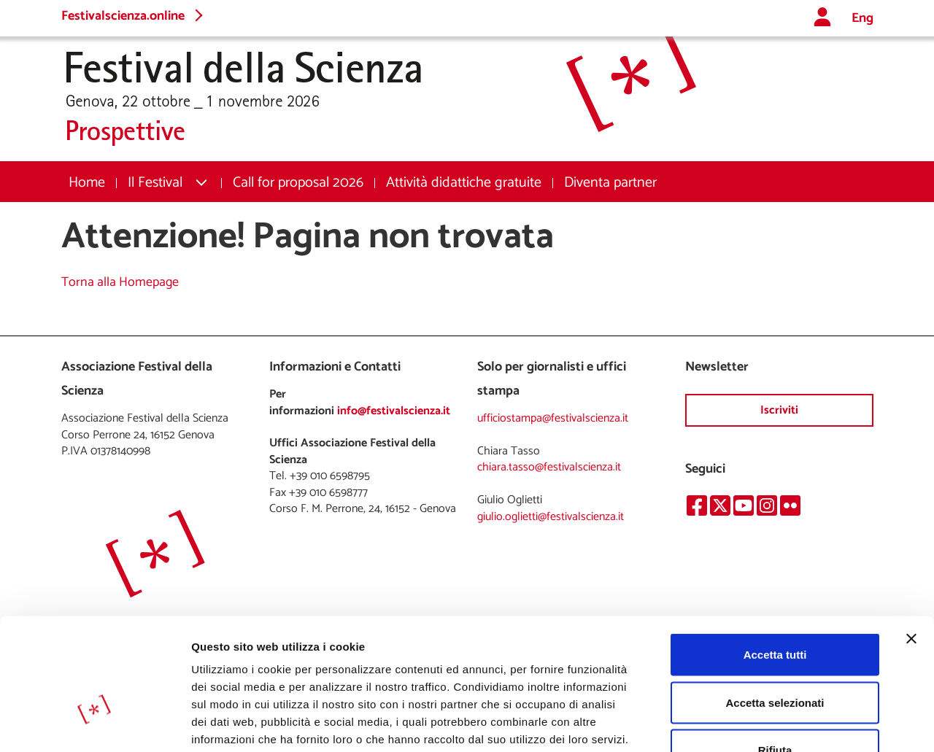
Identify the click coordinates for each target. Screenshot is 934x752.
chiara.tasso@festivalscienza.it (549, 467)
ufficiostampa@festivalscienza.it (552, 418)
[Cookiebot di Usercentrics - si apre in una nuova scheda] (94, 723)
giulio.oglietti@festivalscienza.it (550, 517)
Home (87, 183)
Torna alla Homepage (120, 282)
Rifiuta (775, 656)
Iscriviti (779, 410)
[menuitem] (87, 182)
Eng (862, 18)
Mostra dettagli (767, 723)
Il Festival (155, 183)
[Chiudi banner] (911, 545)
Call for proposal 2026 (298, 183)
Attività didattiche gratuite (463, 183)
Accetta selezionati (774, 608)
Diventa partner (610, 183)
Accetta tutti (775, 560)
